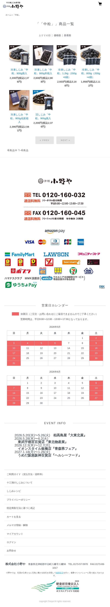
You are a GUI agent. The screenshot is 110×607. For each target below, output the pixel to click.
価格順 (57, 35)
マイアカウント (15, 533)
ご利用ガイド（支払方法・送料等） (25, 474)
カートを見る (14, 516)
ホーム (8, 15)
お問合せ (11, 550)
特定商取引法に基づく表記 (21, 508)
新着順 (67, 35)
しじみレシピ (14, 491)
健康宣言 (59, 573)
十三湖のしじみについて (20, 482)
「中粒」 (16, 15)
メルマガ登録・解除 (17, 525)
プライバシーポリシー (18, 499)
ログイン (11, 542)
